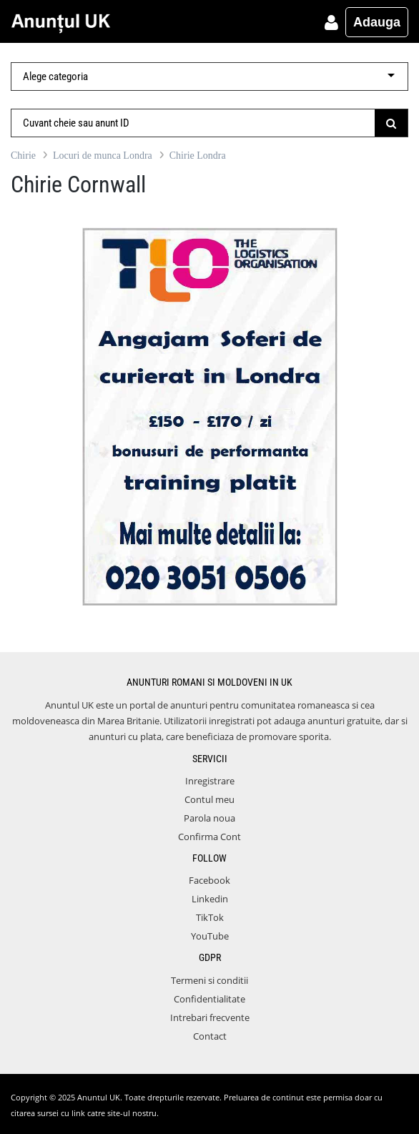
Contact (210, 1036)
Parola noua (209, 818)
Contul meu (209, 799)
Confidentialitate (209, 998)
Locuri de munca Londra (102, 155)
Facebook (209, 880)
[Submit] (391, 123)
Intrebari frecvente (210, 1017)
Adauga (376, 22)
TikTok (210, 917)
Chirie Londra (197, 155)
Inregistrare (210, 780)
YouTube (210, 936)
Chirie (23, 155)
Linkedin (210, 898)
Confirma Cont (209, 836)
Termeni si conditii (209, 980)
